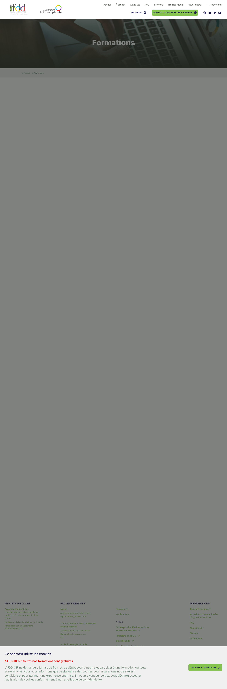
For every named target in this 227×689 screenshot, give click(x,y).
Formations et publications (175, 12)
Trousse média (175, 4)
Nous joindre (194, 4)
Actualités (135, 4)
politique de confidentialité (84, 679)
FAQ (147, 4)
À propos (120, 4)
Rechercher (214, 4)
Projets (138, 12)
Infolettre (158, 4)
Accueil (107, 4)
